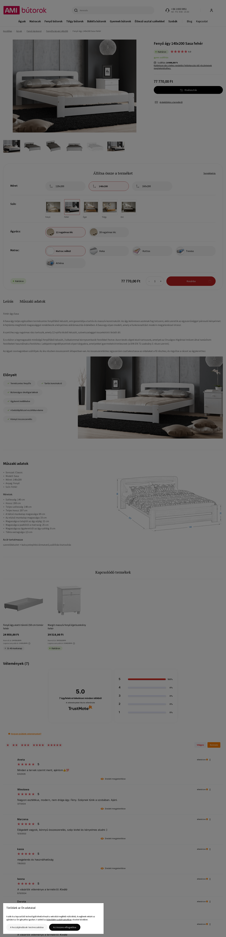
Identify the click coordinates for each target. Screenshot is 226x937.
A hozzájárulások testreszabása (27, 927)
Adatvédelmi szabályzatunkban (59, 919)
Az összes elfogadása (64, 927)
